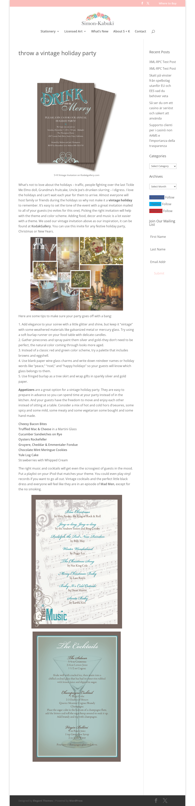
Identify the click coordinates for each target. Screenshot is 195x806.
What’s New (99, 31)
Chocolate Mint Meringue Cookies (42, 450)
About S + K (121, 31)
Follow (169, 197)
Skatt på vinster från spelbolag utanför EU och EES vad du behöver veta (160, 85)
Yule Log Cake (28, 455)
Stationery (48, 31)
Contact (140, 31)
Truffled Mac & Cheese (34, 429)
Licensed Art (73, 31)
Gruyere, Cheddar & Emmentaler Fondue (48, 444)
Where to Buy (168, 3)
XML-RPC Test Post (162, 62)
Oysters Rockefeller (32, 439)
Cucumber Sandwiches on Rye (40, 434)
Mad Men (107, 484)
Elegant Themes (43, 800)
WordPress (75, 800)
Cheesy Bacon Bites (32, 424)
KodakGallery (41, 226)
